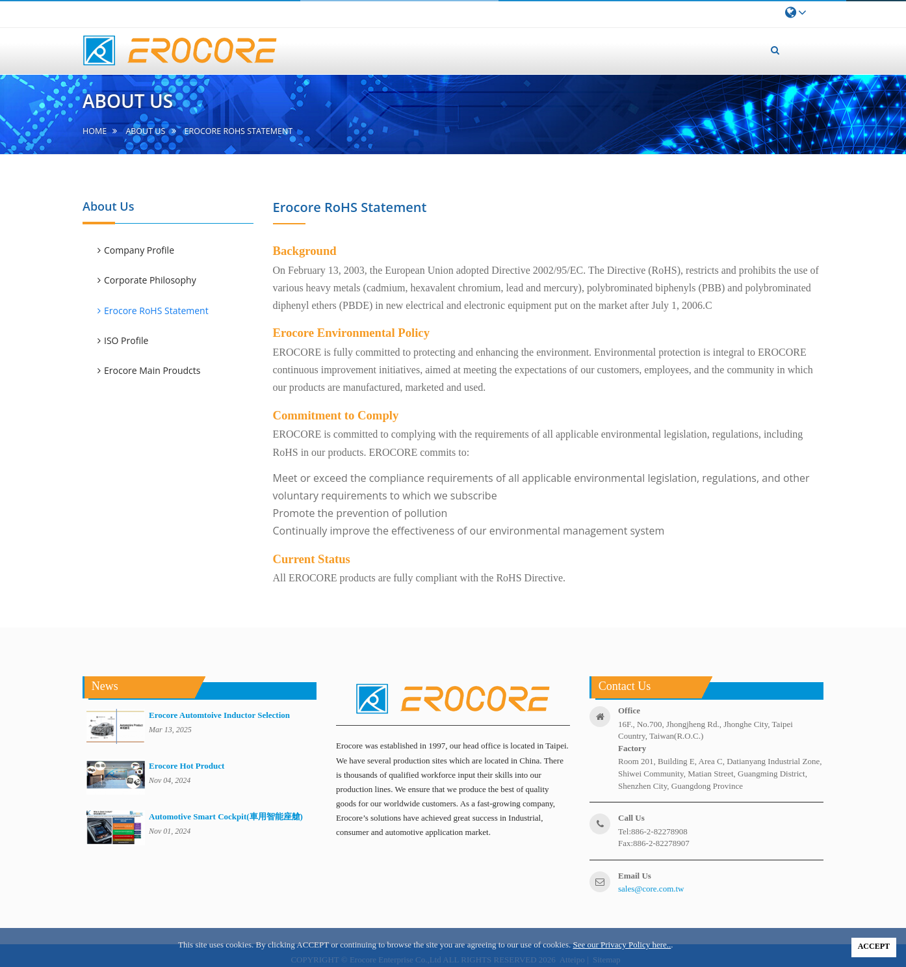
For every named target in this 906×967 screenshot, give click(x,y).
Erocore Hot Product (186, 766)
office (629, 710)
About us (145, 131)
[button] (775, 50)
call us (631, 818)
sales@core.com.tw (651, 889)
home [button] (369, 40)
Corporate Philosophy (150, 280)
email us (634, 876)
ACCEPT (874, 946)
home (95, 131)
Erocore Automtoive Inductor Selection (219, 715)
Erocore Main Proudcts (152, 370)
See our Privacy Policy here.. (622, 944)
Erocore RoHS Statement (156, 310)
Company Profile (139, 250)
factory (632, 748)
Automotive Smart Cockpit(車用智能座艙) (226, 816)
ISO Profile (126, 340)
